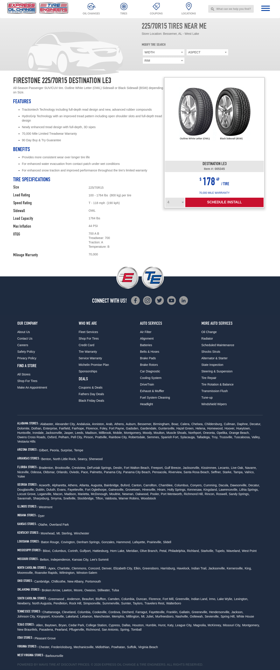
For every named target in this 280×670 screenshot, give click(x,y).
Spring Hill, (227, 616)
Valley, (256, 437)
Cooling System (150, 378)
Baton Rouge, (50, 542)
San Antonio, (110, 629)
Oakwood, (142, 494)
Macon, (58, 494)
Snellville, (69, 498)
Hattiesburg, (101, 551)
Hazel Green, (185, 428)
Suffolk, (132, 647)
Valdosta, (111, 498)
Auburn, (131, 424)
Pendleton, (60, 603)
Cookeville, (99, 612)
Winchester (81, 533)
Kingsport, (44, 616)
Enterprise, (50, 428)
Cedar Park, (76, 625)
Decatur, (255, 424)
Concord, (94, 568)
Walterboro (173, 603)
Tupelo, (220, 551)
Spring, (125, 629)
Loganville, (44, 494)
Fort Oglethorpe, (96, 489)
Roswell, (222, 494)
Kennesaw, (194, 489)
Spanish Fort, (170, 437)
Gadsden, (132, 428)
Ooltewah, (197, 616)
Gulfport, (85, 551)
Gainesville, (116, 489)
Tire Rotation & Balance (217, 384)
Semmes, (153, 437)
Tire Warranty (88, 351)
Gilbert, (44, 450)
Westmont (45, 507)
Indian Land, (199, 599)
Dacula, (224, 485)
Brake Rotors (149, 364)
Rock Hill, (75, 603)
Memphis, (118, 616)
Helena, (201, 428)
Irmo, (212, 599)
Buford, (125, 485)
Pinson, (89, 437)
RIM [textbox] (147, 60)
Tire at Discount (63, 664)
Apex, (52, 568)
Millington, (133, 616)
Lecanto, (224, 467)
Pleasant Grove (45, 638)
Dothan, (36, 428)
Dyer (41, 516)
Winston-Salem (86, 572)
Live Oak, (237, 467)
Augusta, (97, 485)
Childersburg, (214, 424)
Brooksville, (63, 467)
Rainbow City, (118, 437)
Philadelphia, (177, 551)
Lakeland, (72, 616)
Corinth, (73, 551)
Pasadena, (46, 629)
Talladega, (203, 437)
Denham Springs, (88, 542)
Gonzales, (108, 542)
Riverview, (175, 472)
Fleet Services (88, 332)
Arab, (109, 424)
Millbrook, (105, 432)
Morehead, (48, 533)
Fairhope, (78, 428)
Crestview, (79, 467)
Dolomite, (23, 428)
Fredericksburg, (61, 647)
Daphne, (242, 424)
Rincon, (210, 494)
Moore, (78, 590)
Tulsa (115, 590)
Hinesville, (149, 489)
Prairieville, (154, 542)
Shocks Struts (210, 351)
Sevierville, (212, 616)
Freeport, (157, 467)
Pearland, (61, 629)
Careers (22, 345)
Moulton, (159, 432)
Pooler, (155, 494)
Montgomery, (133, 432)
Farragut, (141, 612)
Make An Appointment (32, 387)
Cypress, (115, 625)
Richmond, (93, 629)
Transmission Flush (214, 391)
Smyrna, (56, 498)
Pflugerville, (77, 629)
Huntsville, (24, 432)
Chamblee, (166, 485)
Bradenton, (46, 467)
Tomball (136, 629)
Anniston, (98, 424)
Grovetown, (133, 489)
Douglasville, (26, 489)
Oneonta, (209, 432)
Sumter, (126, 603)
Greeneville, (200, 612)
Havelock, (183, 568)
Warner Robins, (129, 498)
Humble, (151, 625)
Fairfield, (65, 428)
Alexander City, (65, 424)
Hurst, (162, 625)
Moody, (147, 432)
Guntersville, (166, 428)
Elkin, (137, 568)
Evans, (61, 489)
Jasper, (69, 432)
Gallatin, (185, 612)
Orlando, (62, 472)
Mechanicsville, (84, 647)
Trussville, (226, 437)
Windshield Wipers (214, 404)
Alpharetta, (59, 485)
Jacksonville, (54, 432)
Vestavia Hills (26, 441)
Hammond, (123, 542)
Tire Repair (209, 378)
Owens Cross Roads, (31, 437)
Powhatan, (118, 647)
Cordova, (114, 612)
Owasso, (90, 590)
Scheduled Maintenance (217, 345)
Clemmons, (79, 568)
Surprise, (67, 450)
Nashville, (182, 616)
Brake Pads (148, 358)
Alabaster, (47, 424)
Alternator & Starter (214, 358)
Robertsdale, (137, 437)
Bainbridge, (111, 485)
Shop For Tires (27, 381)
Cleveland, (69, 612)
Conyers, (196, 485)
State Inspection (212, 364)
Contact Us (24, 338)
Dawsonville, (238, 485)
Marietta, (84, 494)
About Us (23, 332)
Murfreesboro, (164, 616)
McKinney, (215, 625)
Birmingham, (161, 424)
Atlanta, (84, 485)
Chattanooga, (51, 612)
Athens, (119, 424)
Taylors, (138, 603)
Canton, (136, 485)
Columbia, (128, 599)
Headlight (146, 404)
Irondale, (38, 432)
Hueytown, (243, 428)
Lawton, (67, 590)
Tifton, (99, 498)
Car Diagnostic (150, 371)
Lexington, (241, 599)
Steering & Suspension (217, 371)
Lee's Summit (99, 559)
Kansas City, (80, 559)
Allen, (40, 625)
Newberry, (24, 603)
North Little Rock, (64, 459)
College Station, (97, 625)
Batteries (146, 345)
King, (248, 568)
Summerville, (111, 603)
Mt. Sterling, (64, 533)
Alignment (147, 338)
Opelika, (222, 432)
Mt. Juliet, (147, 616)
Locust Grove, (26, 494)
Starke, (227, 472)
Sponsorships (88, 371)
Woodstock (148, 498)
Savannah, (24, 498)
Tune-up (207, 397)
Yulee (21, 476)
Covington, (68, 542)
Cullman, (230, 424)
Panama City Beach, (137, 472)
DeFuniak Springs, (99, 467)
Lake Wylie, (225, 599)
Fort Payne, (117, 428)
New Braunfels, (27, 629)
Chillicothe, (58, 581)
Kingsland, (210, 489)
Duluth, (51, 489)
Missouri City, (232, 625)
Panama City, (113, 472)
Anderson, (74, 599)
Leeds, (79, 432)
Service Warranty (90, 358)
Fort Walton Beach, (137, 467)
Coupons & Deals (91, 387)
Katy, (170, 625)
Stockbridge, (85, 498)
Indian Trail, (199, 568)
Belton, (45, 559)
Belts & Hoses (149, 351)
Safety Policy (26, 351)
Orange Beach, (239, 432)
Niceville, (23, 472)
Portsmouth (93, 581)
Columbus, (182, 485)
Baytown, (51, 625)
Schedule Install (224, 202)
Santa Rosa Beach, (197, 472)
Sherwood (96, 459)
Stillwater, (103, 590)
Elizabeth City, (123, 568)
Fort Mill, (168, 599)
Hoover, (230, 428)
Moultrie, (115, 494)
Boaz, (175, 424)
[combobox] (231, 9)
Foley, (104, 428)
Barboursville (54, 656)
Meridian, (132, 551)
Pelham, (64, 437)
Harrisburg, (168, 568)
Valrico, (250, 472)
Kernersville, (235, 568)
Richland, (193, 551)
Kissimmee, (209, 467)
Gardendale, (148, 428)
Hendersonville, (219, 612)
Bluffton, (101, 599)
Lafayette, (139, 542)
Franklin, (172, 612)
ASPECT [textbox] (194, 52)
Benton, (46, 459)
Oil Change (209, 332)
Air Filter (145, 332)
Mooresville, (25, 572)
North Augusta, (42, 603)
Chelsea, (197, 424)
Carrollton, (150, 485)
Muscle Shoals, (176, 432)
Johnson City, (26, 616)
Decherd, (128, 612)
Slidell (167, 542)
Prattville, (101, 437)
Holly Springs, (176, 489)
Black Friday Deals (91, 400)
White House (245, 616)
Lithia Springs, (249, 489)
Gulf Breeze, (173, 467)
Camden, (114, 599)
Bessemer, (145, 424)
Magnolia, (200, 625)
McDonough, (99, 494)
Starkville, (207, 551)
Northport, (195, 432)
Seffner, (216, 472)
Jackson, (237, 612)
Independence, (61, 559)
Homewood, (215, 428)
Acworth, (45, 485)
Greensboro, (150, 568)
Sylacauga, (187, 437)
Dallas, (126, 625)
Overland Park (59, 524)
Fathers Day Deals (91, 394)
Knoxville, (58, 616)
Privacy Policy (26, 358)
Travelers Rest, (154, 603)
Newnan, (128, 494)
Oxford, (52, 437)
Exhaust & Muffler (152, 391)
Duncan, (142, 599)
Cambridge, (42, 581)
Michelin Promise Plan (94, 364)
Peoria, (55, 450)
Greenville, (182, 599)
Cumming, (211, 485)
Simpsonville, (92, 603)
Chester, (44, 647)
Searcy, (83, 459)
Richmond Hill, (193, 494)
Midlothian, (102, 647)
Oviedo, (74, 472)
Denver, (107, 568)
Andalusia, (84, 424)
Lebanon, (86, 616)
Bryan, (63, 625)
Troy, (215, 437)
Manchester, (102, 616)
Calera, (185, 424)
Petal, (163, 551)
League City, (183, 625)
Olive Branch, (149, 551)
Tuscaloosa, (242, 437)
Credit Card (86, 345)
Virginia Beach (148, 647)
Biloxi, (47, 551)
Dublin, (40, 489)
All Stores (23, 374)
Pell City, (77, 437)
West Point (249, 551)
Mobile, (118, 432)
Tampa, (238, 472)
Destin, (118, 467)
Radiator (207, 338)
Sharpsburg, (41, 498)
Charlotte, (64, 568)
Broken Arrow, (51, 590)
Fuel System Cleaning (155, 397)
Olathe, (43, 524)
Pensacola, (159, 472)
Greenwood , (57, 599)
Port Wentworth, (172, 494)
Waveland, (233, 551)
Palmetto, (96, 472)
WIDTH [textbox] (150, 52)
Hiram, (161, 489)
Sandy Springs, (239, 494)
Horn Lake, (117, 551)
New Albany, (75, 581)
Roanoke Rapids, (46, 572)
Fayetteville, (76, 489)
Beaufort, (88, 599)
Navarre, (251, 467)
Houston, (138, 625)
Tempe (78, 450)
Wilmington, (67, 572)
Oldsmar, (49, 472)
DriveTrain (147, 384)
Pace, (85, 472)
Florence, (92, 428)
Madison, (91, 432)
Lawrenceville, (228, 489)
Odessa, (36, 472)
